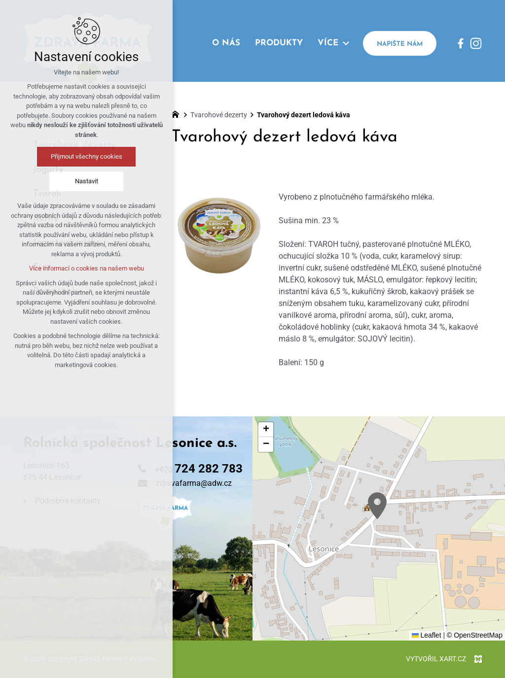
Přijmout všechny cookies (86, 156)
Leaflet (426, 635)
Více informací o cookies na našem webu (86, 268)
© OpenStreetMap (475, 635)
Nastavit (86, 181)
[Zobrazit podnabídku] (345, 43)
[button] (377, 505)
